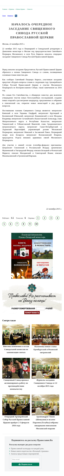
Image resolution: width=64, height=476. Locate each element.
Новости (29, 9)
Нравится (10, 15)
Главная (4, 9)
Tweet (4, 15)
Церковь (11, 9)
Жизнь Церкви (20, 9)
